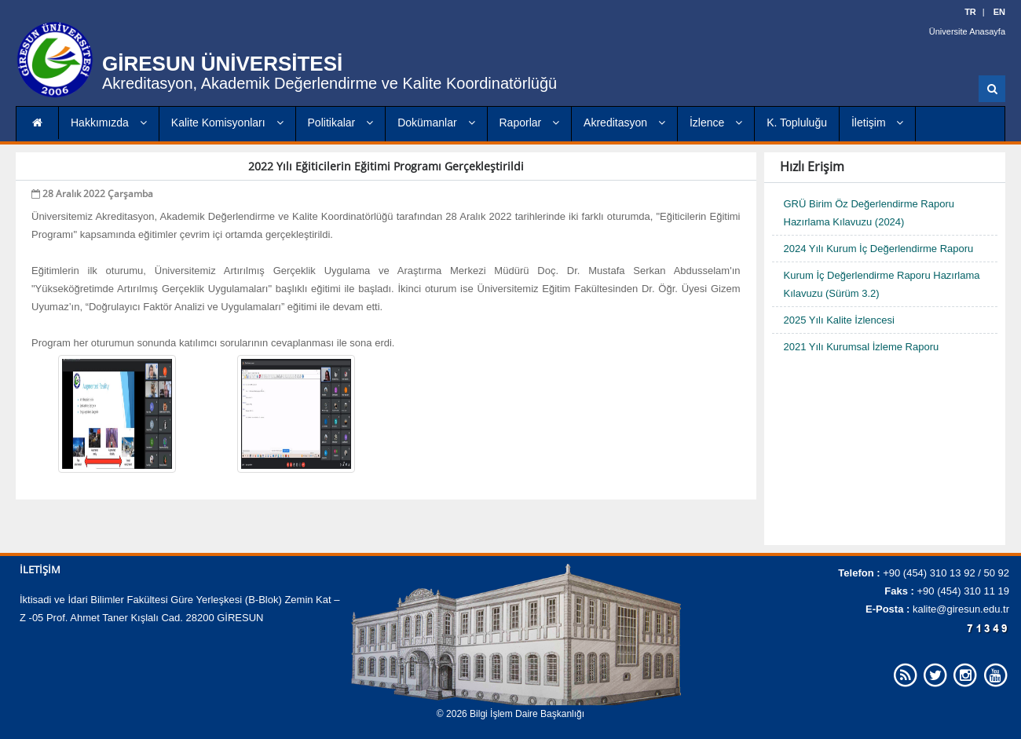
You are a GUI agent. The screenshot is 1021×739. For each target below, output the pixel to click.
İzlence (716, 122)
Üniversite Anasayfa (967, 31)
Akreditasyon (624, 122)
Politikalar (341, 122)
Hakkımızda (109, 122)
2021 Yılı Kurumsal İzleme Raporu (861, 347)
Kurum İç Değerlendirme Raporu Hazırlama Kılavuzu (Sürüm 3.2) (882, 284)
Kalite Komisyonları (227, 122)
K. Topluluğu (797, 122)
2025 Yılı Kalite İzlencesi (839, 320)
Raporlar (530, 122)
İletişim (877, 122)
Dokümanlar (435, 122)
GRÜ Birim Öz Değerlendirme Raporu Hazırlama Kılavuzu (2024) (869, 213)
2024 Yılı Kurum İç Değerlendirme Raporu (879, 248)
